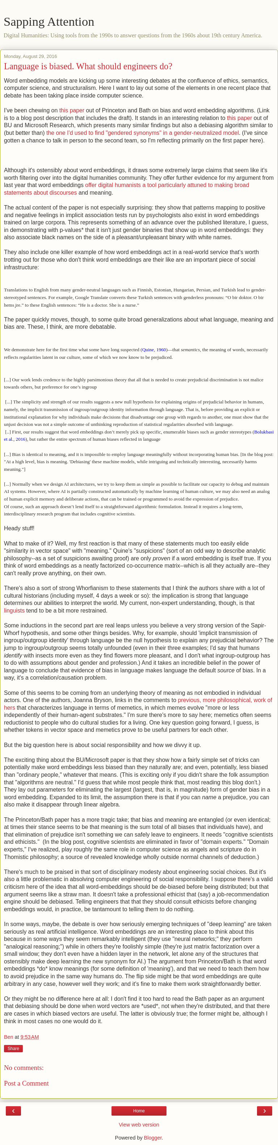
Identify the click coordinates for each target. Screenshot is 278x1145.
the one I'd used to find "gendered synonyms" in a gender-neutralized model (142, 133)
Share (13, 1048)
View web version (139, 1125)
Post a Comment (26, 1083)
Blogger (153, 1138)
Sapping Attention (49, 21)
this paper (72, 110)
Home (139, 1110)
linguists (14, 610)
